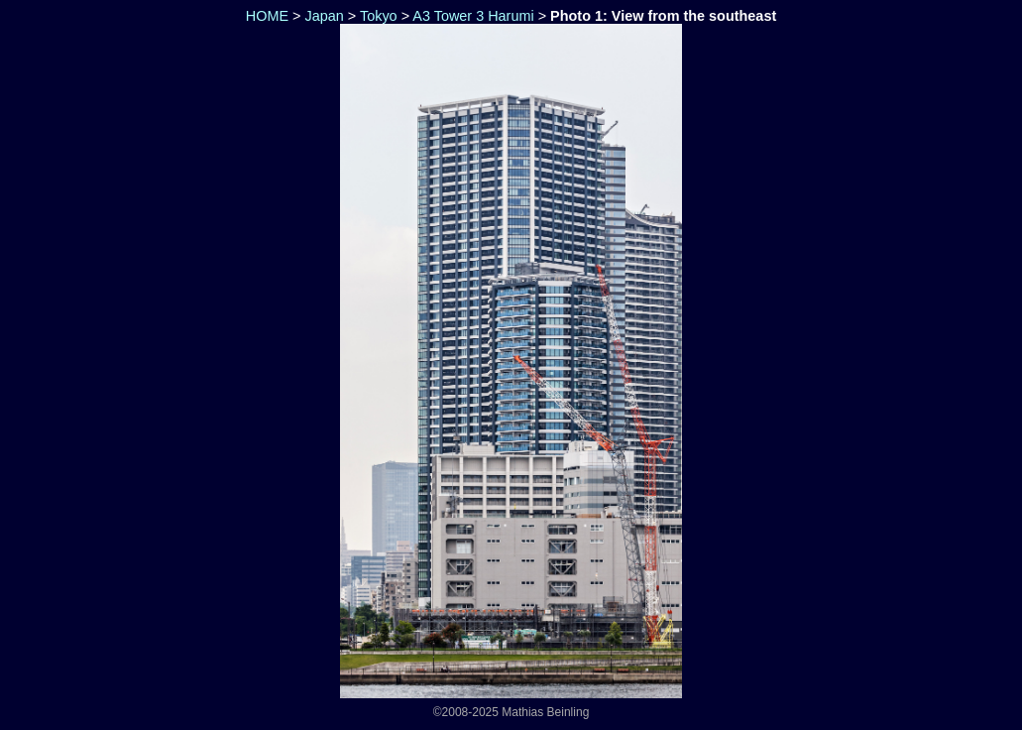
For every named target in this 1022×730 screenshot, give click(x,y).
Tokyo (378, 16)
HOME (265, 16)
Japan (323, 16)
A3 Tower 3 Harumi (472, 16)
